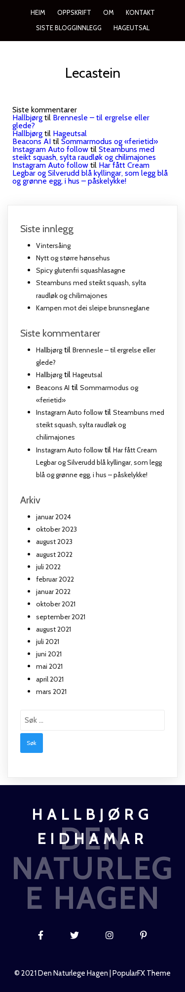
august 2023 (54, 541)
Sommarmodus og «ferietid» (109, 141)
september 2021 (60, 616)
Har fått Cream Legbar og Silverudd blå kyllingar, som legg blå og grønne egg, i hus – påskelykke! (90, 173)
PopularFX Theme (141, 973)
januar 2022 (53, 591)
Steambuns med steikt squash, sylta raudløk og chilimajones (84, 153)
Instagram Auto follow (50, 149)
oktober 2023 (56, 529)
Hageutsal (70, 133)
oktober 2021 (55, 603)
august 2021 (53, 629)
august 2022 (54, 554)
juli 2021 (47, 641)
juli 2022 (48, 566)
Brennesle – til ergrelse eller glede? (80, 121)
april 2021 (50, 679)
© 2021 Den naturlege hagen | (63, 973)
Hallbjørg (27, 117)
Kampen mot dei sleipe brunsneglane (92, 307)
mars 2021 (51, 691)
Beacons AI (31, 141)
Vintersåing (53, 245)
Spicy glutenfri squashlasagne (80, 270)
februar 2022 (55, 579)
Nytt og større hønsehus (73, 257)
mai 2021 (49, 666)
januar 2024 (53, 516)
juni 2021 (49, 653)
